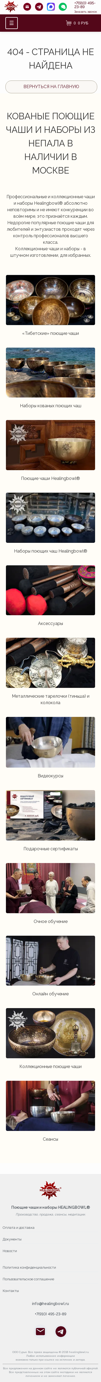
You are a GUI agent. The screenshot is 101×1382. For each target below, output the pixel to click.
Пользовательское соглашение (28, 1279)
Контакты (11, 1291)
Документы (12, 1239)
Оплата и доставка (18, 1228)
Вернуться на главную (51, 86)
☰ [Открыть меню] (11, 23)
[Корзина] (77, 23)
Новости (10, 1251)
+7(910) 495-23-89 (85, 5)
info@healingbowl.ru (50, 1304)
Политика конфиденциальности (29, 1267)
